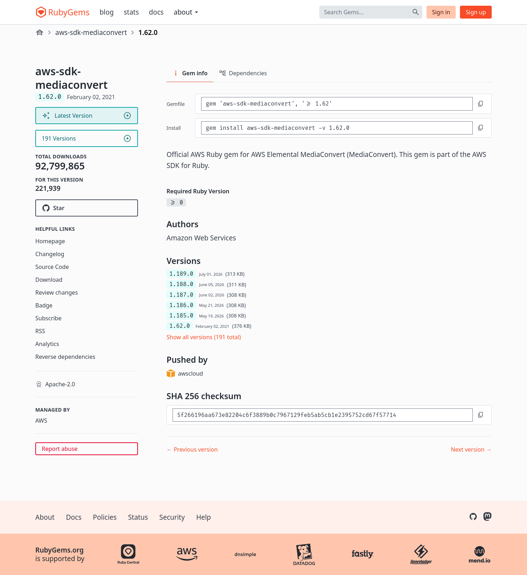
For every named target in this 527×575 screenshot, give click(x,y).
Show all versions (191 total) (204, 337)
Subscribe (48, 318)
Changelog (49, 254)
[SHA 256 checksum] (323, 415)
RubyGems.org (59, 550)
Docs (156, 12)
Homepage (50, 241)
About (45, 517)
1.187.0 (181, 295)
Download (48, 280)
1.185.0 (181, 315)
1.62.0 (179, 326)
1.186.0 (181, 305)
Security (172, 517)
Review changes (56, 292)
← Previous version (192, 449)
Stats (131, 12)
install (174, 127)
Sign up (476, 12)
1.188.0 (181, 284)
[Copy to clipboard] (481, 104)
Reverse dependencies (65, 357)
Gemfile (176, 104)
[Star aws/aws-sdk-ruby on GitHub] (86, 208)
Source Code (52, 267)
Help (203, 517)
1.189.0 (181, 274)
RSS (40, 331)
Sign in (441, 12)
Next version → (471, 449)
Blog (106, 12)
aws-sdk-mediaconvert (91, 32)
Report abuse (59, 449)
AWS (41, 420)
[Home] (39, 32)
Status (138, 517)
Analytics (47, 344)
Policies (105, 517)
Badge (43, 305)
